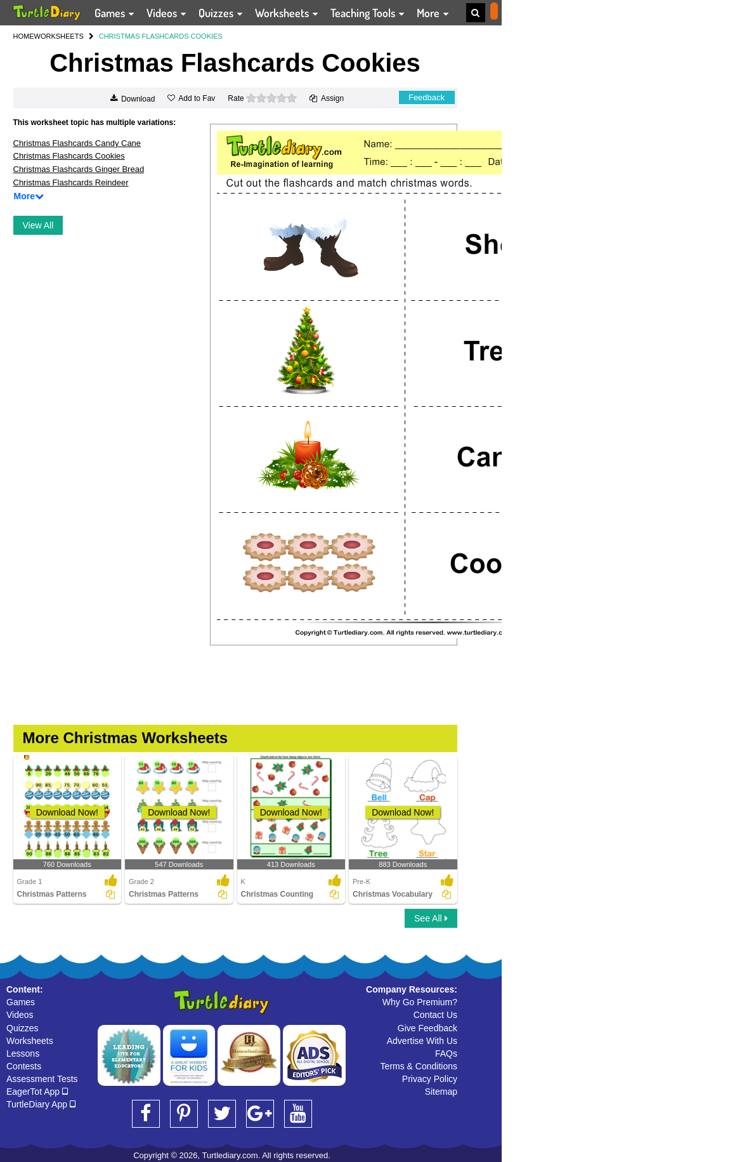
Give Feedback (427, 1028)
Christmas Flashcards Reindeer (71, 182)
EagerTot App (37, 1091)
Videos (20, 1015)
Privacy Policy (429, 1079)
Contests (23, 1066)
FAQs (446, 1053)
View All (38, 225)
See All (430, 918)
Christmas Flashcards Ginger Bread (79, 169)
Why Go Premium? (419, 1002)
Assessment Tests (42, 1079)
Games (20, 1002)
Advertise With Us (422, 1041)
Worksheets (29, 1041)
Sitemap (441, 1091)
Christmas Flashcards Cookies (69, 156)
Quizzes (22, 1028)
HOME (23, 36)
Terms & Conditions (419, 1066)
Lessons (22, 1053)
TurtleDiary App (40, 1104)
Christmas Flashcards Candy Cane (77, 143)
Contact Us (435, 1015)
